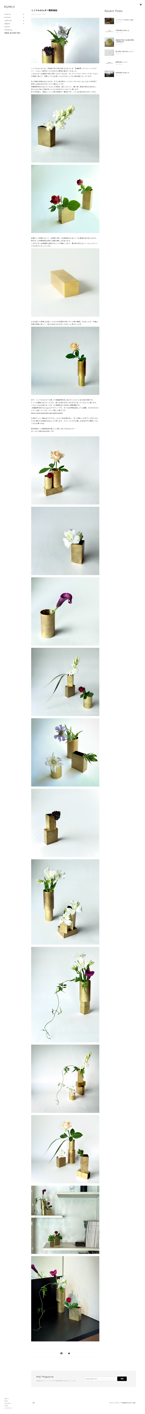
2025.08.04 (119, 64)
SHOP (6, 1405)
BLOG (6, 1401)
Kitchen (7, 17)
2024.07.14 (119, 22)
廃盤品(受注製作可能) (12, 33)
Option (7, 26)
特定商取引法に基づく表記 (129, 1402)
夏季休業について (122, 62)
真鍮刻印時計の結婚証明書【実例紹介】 (125, 41)
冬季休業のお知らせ (122, 30)
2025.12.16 (119, 32)
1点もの (7, 23)
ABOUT (6, 1398)
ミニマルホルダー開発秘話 (44, 10)
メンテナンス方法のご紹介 (125, 20)
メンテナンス (8, 1408)
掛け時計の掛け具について (125, 51)
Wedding (8, 30)
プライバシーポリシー (115, 1402)
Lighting (8, 20)
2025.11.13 (119, 54)
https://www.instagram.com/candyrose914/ (47, 413)
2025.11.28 (119, 44)
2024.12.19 (119, 75)
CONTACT (7, 1403)
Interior (7, 14)
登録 (122, 1379)
